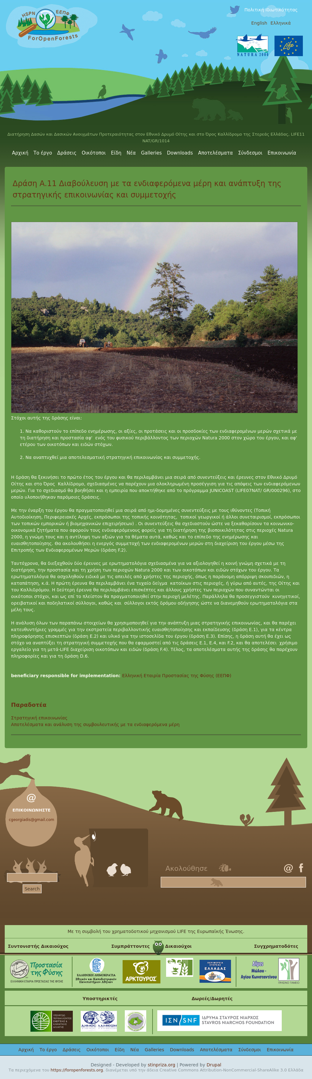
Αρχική (20, 153)
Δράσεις (67, 153)
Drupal (213, 1064)
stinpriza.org (161, 1064)
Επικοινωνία (282, 153)
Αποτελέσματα (215, 153)
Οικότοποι (94, 153)
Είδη (116, 153)
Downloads (180, 153)
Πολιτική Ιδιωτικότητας (271, 9)
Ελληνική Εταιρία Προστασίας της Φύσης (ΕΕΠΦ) (176, 675)
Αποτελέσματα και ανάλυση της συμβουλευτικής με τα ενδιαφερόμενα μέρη (95, 724)
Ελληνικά (280, 23)
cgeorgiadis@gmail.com (31, 820)
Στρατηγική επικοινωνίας (39, 717)
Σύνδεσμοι (250, 153)
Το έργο (42, 153)
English (259, 23)
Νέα (131, 153)
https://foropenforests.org (77, 1070)
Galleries (151, 153)
